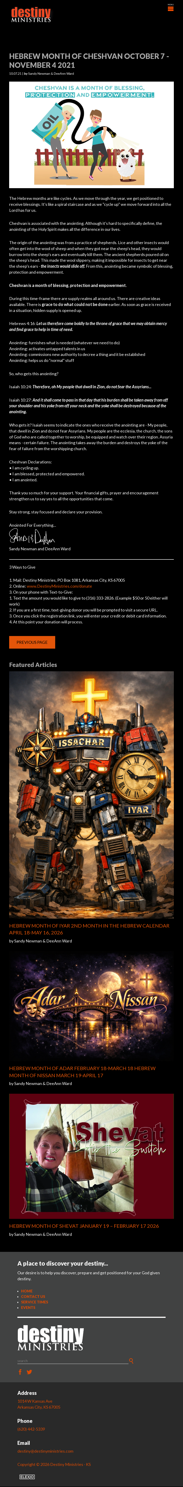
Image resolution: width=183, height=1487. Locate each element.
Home (27, 1291)
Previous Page (32, 642)
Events (28, 1307)
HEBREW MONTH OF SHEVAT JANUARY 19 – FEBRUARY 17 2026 (84, 1226)
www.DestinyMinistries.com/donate (59, 586)
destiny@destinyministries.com (45, 1451)
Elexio (27, 1477)
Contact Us (33, 1296)
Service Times (34, 1302)
